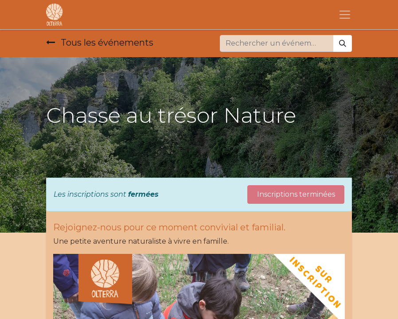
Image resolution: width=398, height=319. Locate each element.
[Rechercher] (342, 43)
